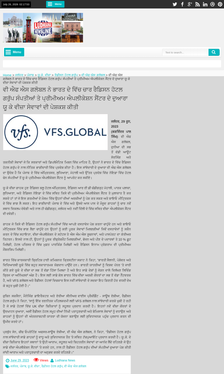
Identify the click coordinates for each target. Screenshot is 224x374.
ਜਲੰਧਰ (14, 366)
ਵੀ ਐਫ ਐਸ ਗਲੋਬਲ (75, 366)
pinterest (220, 4)
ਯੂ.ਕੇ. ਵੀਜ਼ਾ (34, 366)
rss (197, 4)
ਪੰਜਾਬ (23, 366)
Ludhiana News (65, 360)
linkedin (205, 4)
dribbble (212, 4)
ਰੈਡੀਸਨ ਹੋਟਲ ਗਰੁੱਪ (52, 366)
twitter (174, 4)
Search (214, 52)
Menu (58, 4)
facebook (182, 4)
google (190, 4)
